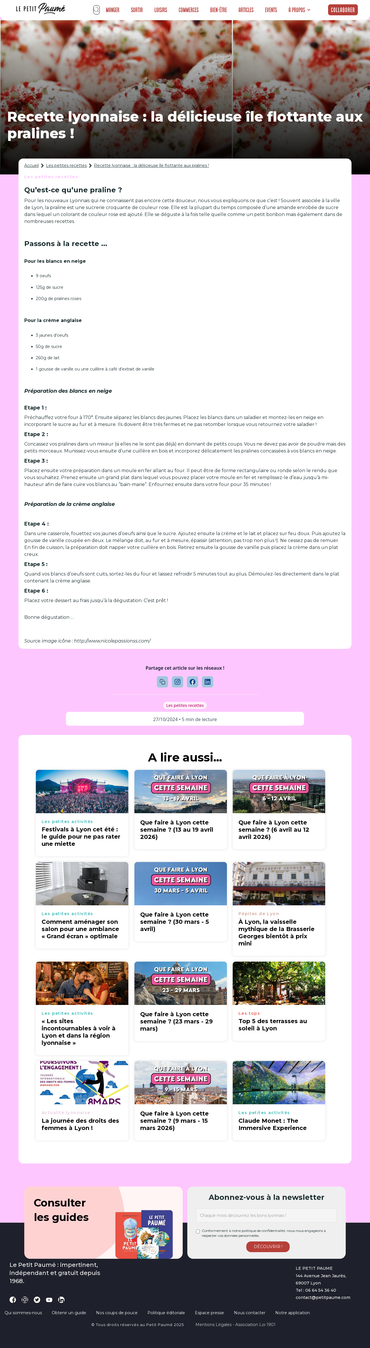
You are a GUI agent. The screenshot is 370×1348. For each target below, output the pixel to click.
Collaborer (343, 9)
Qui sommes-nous (23, 1312)
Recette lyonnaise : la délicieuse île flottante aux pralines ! (151, 165)
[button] (300, 10)
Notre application (292, 1312)
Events (271, 9)
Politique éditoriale (166, 1312)
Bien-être (218, 9)
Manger (112, 9)
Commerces (189, 9)
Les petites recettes (66, 165)
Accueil (31, 165)
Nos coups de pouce (117, 1312)
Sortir (137, 9)
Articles (246, 9)
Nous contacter (249, 1312)
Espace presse (209, 1312)
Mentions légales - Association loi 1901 (235, 1324)
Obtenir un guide (69, 1312)
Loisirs (160, 9)
